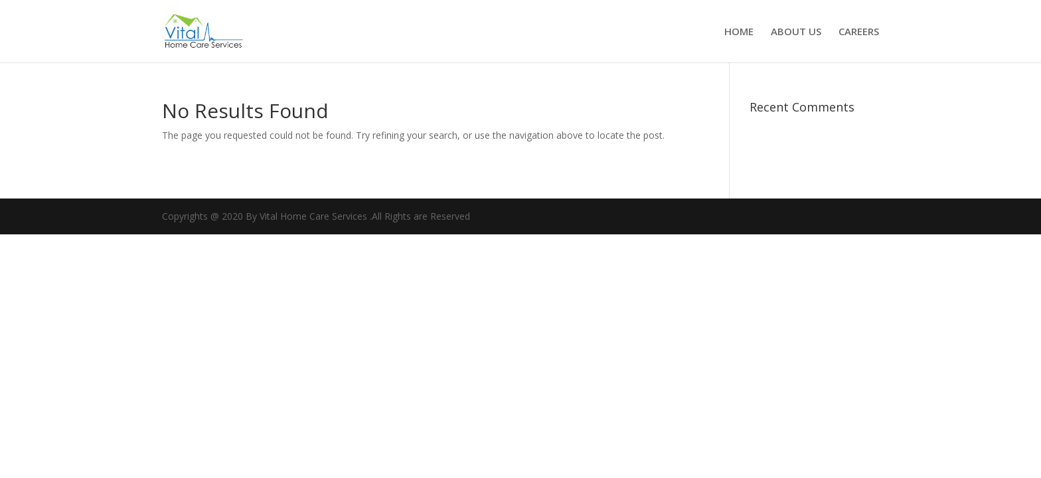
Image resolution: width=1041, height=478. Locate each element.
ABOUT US (796, 32)
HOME (739, 32)
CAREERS (859, 32)
